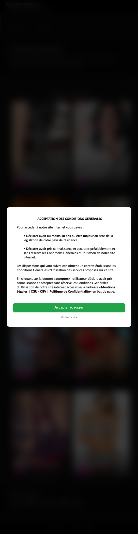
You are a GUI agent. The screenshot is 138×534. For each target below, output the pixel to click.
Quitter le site (69, 317)
